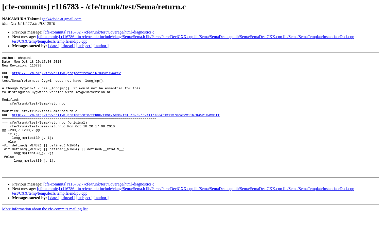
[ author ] (101, 46)
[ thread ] (67, 46)
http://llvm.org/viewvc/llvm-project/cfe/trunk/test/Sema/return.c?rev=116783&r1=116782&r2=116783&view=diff (116, 127)
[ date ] (53, 46)
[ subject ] (84, 46)
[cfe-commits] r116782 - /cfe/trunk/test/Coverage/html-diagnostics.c (98, 32)
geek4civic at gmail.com (61, 19)
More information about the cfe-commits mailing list (45, 232)
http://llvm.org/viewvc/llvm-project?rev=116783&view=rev (66, 76)
